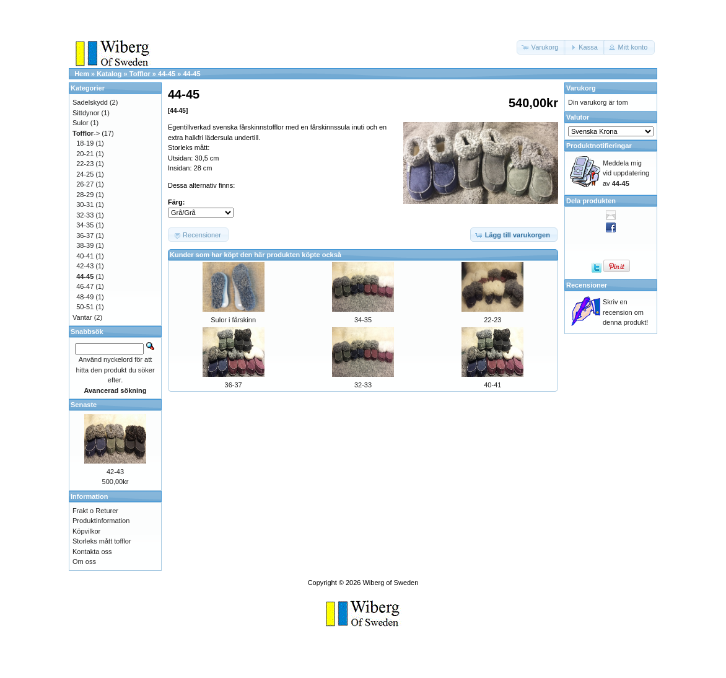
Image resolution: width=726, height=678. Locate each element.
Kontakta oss (92, 551)
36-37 (233, 385)
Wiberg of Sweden (390, 582)
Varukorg (581, 88)
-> (86, 133)
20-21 (85, 153)
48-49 (85, 297)
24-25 (85, 174)
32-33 (363, 385)
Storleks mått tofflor (101, 541)
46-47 (85, 286)
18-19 (85, 143)
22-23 (492, 320)
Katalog (109, 73)
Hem (81, 73)
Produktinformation (100, 520)
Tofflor (140, 73)
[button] (541, 47)
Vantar (82, 317)
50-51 (85, 306)
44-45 (166, 73)
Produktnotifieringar (599, 145)
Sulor (80, 122)
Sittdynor (85, 113)
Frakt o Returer (95, 510)
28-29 (85, 194)
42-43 (85, 266)
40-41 (492, 385)
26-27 (85, 184)
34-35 (363, 320)
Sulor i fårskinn (233, 320)
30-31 (85, 204)
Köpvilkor (86, 531)
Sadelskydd (90, 102)
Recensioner (586, 285)
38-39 (85, 245)
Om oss (84, 561)
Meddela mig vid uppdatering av (626, 173)
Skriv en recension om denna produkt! (625, 312)
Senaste (84, 404)
